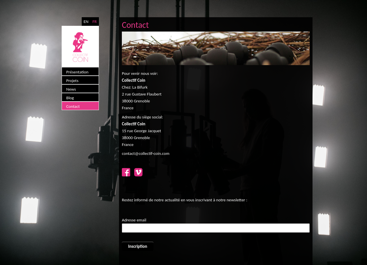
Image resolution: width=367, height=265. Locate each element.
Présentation (77, 72)
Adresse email (134, 220)
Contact (73, 106)
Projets (72, 80)
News (71, 89)
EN (85, 21)
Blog (70, 97)
